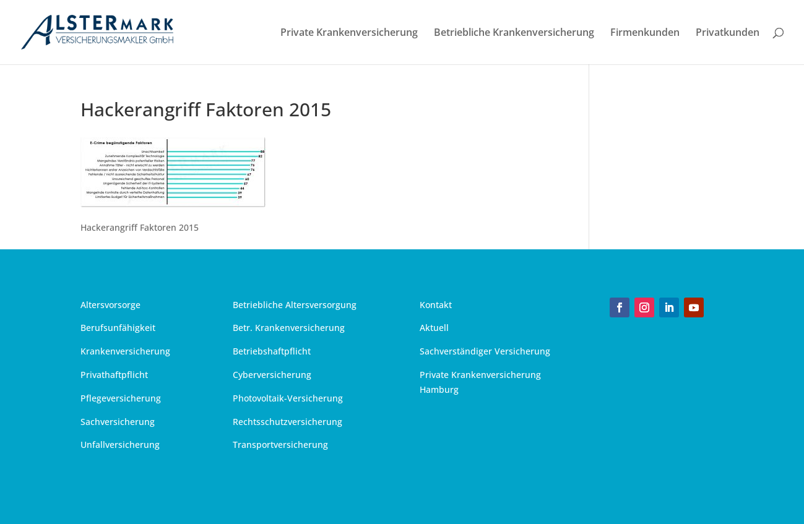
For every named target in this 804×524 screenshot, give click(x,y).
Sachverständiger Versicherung (485, 351)
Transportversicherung (280, 444)
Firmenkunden (645, 33)
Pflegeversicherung (120, 398)
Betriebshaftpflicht (272, 351)
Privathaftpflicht (114, 374)
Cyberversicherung (272, 374)
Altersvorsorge (110, 305)
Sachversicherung (117, 421)
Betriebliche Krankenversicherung (514, 33)
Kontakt (436, 305)
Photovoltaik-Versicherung (288, 398)
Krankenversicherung (125, 351)
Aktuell (434, 327)
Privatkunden (727, 33)
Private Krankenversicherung (349, 33)
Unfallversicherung (120, 444)
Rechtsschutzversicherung (287, 421)
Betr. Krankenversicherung (289, 327)
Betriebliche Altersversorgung (295, 305)
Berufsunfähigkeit (117, 327)
